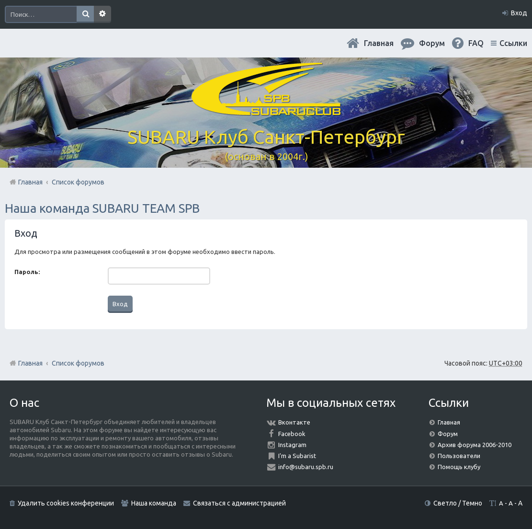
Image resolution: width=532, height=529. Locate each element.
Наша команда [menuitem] (153, 503)
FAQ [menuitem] (476, 43)
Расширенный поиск (102, 14)
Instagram (292, 444)
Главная (379, 43)
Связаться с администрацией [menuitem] (239, 503)
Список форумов (78, 363)
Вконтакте (294, 422)
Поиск (85, 14)
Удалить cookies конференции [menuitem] (66, 503)
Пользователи (459, 455)
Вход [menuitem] (519, 13)
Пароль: (27, 271)
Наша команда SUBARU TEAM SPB (102, 208)
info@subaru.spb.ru (305, 466)
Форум (448, 433)
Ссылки (513, 43)
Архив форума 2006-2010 (474, 444)
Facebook (292, 433)
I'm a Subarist (297, 455)
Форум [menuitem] (432, 43)
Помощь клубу (459, 466)
